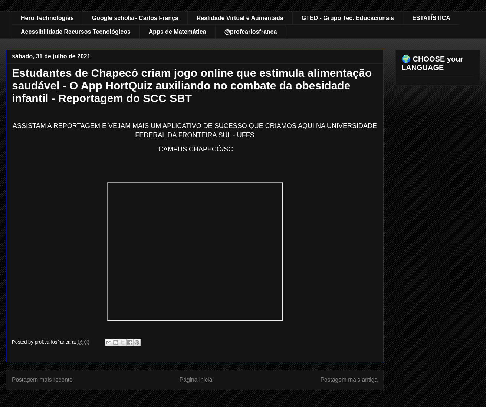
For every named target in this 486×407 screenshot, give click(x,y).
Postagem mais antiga (349, 380)
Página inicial (197, 380)
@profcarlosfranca (250, 32)
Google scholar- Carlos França (135, 18)
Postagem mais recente (42, 380)
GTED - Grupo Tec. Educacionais (348, 18)
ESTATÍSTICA (431, 18)
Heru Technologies (47, 18)
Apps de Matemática (177, 32)
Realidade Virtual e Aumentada (240, 18)
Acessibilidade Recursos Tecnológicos (76, 32)
